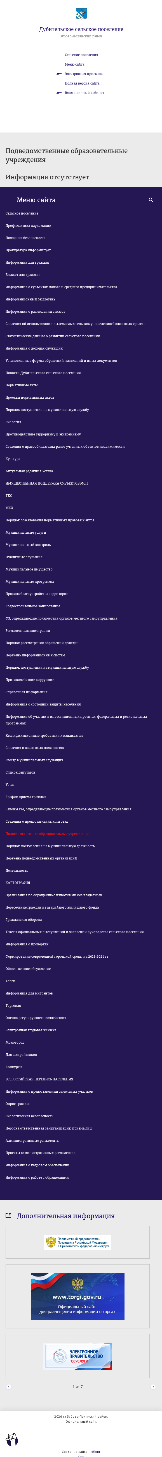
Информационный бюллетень (30, 299)
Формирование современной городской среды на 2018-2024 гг (57, 957)
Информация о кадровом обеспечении (37, 1165)
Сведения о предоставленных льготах (37, 821)
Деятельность (17, 871)
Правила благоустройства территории (37, 594)
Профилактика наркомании (28, 226)
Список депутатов (20, 772)
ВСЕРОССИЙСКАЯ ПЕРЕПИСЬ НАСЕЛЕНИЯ (39, 1079)
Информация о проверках (27, 944)
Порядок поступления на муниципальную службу (47, 410)
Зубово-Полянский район (81, 36)
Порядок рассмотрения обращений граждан (42, 643)
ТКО (9, 496)
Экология (13, 422)
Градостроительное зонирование (33, 606)
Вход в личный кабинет (84, 93)
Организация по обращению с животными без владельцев (54, 895)
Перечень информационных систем (35, 655)
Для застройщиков (21, 1055)
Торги (10, 981)
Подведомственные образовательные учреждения (47, 834)
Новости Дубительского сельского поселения (43, 373)
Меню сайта (74, 64)
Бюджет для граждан (23, 275)
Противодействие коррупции (30, 680)
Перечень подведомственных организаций (41, 858)
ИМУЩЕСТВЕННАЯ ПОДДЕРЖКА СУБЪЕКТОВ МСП (47, 483)
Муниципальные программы (30, 582)
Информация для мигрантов (29, 993)
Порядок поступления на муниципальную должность (50, 846)
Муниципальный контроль (28, 545)
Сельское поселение (22, 213)
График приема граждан (26, 797)
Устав (10, 785)
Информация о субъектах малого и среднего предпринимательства (61, 287)
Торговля (13, 1006)
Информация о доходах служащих (34, 348)
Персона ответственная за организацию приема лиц (49, 1128)
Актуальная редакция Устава (29, 471)
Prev (9, 1387)
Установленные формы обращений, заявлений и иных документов (61, 361)
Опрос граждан (18, 1104)
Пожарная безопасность (25, 238)
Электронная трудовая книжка (31, 1030)
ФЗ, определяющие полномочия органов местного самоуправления (62, 618)
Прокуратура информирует (28, 250)
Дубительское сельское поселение (81, 29)
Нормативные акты (22, 385)
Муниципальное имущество (29, 569)
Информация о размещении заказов (35, 312)
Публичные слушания (24, 557)
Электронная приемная (84, 74)
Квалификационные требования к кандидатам (44, 736)
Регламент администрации (28, 631)
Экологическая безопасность (29, 1116)
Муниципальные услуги (26, 532)
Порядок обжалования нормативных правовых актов (50, 520)
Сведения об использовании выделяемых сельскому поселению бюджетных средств (75, 324)
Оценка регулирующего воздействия (36, 1018)
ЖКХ (9, 508)
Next (153, 1387)
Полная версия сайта (82, 83)
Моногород (15, 1042)
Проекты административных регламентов (41, 1153)
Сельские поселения (81, 55)
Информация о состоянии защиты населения (43, 704)
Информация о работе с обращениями (37, 1177)
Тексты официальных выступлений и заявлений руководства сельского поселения (75, 932)
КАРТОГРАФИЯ (18, 883)
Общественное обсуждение (28, 969)
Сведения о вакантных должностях (35, 748)
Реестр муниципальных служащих (34, 760)
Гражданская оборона (24, 920)
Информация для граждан (27, 262)
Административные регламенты (33, 1141)
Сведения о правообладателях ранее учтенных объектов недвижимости (65, 447)
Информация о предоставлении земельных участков (49, 1092)
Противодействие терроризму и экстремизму (43, 434)
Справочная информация (27, 692)
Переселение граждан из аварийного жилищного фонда (52, 907)
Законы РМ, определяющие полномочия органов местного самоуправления (69, 809)
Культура (13, 459)
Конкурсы (14, 1067)
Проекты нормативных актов (30, 397)
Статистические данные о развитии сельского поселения (53, 336)
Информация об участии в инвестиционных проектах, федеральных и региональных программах (76, 720)
